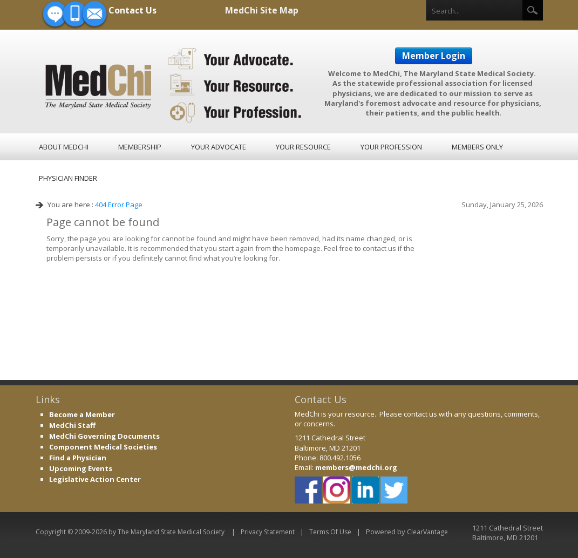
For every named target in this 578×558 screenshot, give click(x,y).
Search (532, 10)
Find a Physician (77, 457)
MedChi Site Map (261, 10)
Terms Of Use (330, 531)
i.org (388, 467)
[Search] (474, 10)
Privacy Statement (268, 531)
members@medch (347, 467)
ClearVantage (427, 531)
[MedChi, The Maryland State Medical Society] (174, 84)
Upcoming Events (80, 468)
